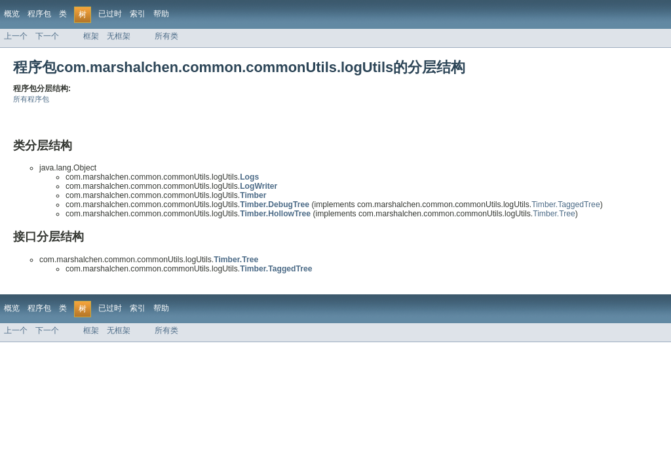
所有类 (166, 36)
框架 (91, 36)
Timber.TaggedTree (565, 204)
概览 (12, 13)
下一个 (47, 36)
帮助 (161, 13)
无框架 (118, 36)
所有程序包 (31, 99)
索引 (137, 13)
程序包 (39, 13)
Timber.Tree (554, 213)
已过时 (110, 13)
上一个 (16, 36)
